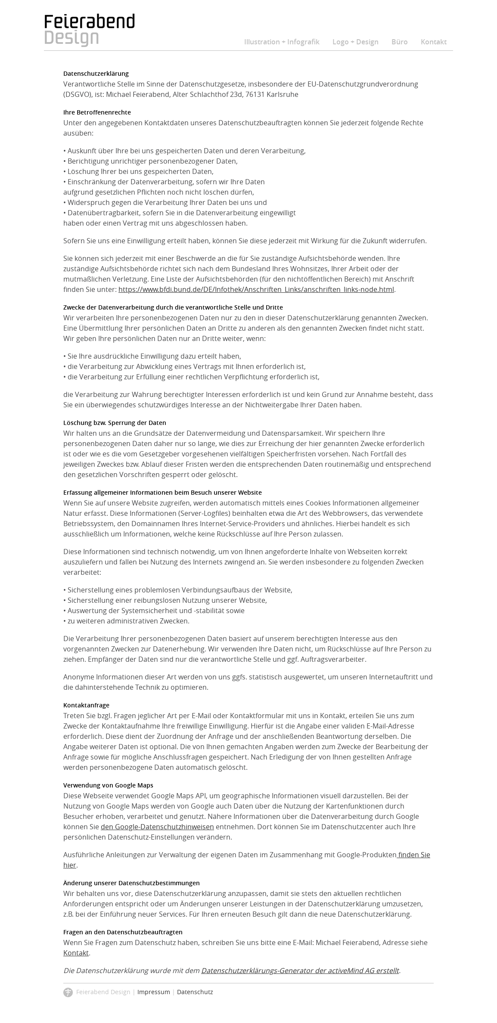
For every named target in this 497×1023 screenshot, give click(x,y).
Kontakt (434, 41)
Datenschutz (195, 992)
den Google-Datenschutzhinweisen (157, 826)
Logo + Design (355, 41)
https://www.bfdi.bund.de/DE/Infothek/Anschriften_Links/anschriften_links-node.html (256, 289)
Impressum (153, 992)
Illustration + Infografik (282, 41)
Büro (399, 41)
